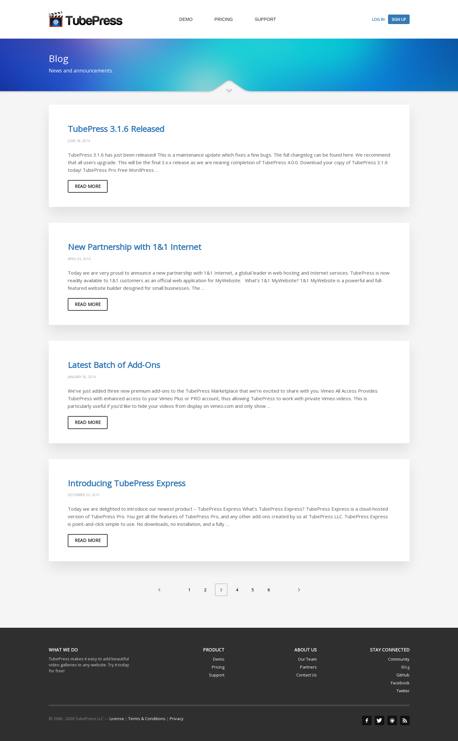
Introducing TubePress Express (126, 483)
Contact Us (306, 675)
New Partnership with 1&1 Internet (134, 246)
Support (216, 675)
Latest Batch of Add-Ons (114, 364)
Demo (218, 659)
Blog (405, 667)
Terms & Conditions (147, 718)
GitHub (403, 675)
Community (399, 659)
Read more (88, 186)
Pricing (218, 667)
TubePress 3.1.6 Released (116, 128)
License (117, 718)
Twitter (403, 691)
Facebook (400, 683)
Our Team (307, 659)
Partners (308, 667)
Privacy (177, 718)
